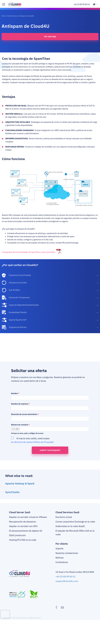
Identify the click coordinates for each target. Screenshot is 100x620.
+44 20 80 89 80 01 (81, 4)
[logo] (14, 4)
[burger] (3, 4)
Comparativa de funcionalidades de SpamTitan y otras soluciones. (28, 252)
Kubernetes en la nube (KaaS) (70, 526)
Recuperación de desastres (22, 521)
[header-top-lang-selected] (95, 4)
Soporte (59, 548)
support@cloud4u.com (67, 581)
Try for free (50, 36)
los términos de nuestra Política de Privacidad (32, 442)
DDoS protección (17, 535)
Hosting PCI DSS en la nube (22, 539)
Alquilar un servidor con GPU (23, 526)
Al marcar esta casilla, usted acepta (32, 440)
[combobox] (15, 429)
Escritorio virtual (64, 517)
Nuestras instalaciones (67, 553)
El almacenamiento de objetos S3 (25, 530)
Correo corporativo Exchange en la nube (75, 521)
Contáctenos (62, 562)
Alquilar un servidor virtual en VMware (28, 517)
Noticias (60, 557)
